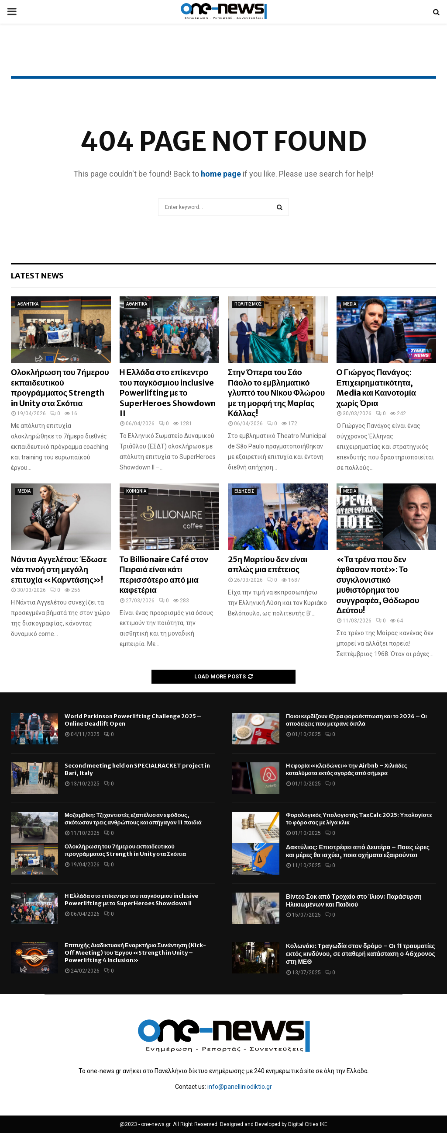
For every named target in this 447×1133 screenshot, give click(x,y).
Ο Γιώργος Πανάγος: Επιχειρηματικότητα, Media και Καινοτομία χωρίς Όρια (376, 387)
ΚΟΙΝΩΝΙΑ (136, 491)
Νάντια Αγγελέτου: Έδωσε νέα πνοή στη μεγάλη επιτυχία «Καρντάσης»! (59, 569)
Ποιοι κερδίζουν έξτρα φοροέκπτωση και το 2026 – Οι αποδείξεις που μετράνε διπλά (356, 719)
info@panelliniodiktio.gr (239, 1086)
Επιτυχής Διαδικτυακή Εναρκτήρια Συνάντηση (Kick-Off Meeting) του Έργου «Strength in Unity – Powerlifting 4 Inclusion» (135, 953)
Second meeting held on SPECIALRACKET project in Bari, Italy (137, 769)
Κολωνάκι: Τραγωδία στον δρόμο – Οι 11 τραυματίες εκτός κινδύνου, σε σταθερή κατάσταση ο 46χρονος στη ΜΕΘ (360, 954)
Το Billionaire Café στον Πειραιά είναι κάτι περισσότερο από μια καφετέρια (164, 574)
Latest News (37, 276)
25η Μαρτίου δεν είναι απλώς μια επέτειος (267, 564)
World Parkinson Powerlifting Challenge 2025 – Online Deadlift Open (133, 719)
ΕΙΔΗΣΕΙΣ (244, 491)
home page (221, 173)
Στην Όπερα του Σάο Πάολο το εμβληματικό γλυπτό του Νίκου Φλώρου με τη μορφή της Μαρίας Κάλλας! (276, 392)
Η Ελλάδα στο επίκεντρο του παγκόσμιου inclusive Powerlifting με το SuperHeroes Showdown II (168, 392)
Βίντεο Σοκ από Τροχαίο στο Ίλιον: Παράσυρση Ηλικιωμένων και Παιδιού (354, 900)
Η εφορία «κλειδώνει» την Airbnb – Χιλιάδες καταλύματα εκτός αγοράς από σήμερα (346, 769)
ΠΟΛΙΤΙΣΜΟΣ (248, 304)
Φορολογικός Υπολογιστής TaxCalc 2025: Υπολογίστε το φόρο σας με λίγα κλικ (359, 818)
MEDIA (349, 304)
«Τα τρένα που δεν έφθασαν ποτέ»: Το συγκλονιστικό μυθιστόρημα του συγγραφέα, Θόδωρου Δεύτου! (378, 584)
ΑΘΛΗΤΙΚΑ (27, 304)
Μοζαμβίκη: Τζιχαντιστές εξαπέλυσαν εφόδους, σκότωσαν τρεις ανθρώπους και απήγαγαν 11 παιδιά (133, 818)
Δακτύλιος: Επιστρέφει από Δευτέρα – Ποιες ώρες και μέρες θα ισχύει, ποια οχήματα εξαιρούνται (358, 851)
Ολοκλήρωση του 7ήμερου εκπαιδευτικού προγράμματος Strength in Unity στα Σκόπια (60, 387)
